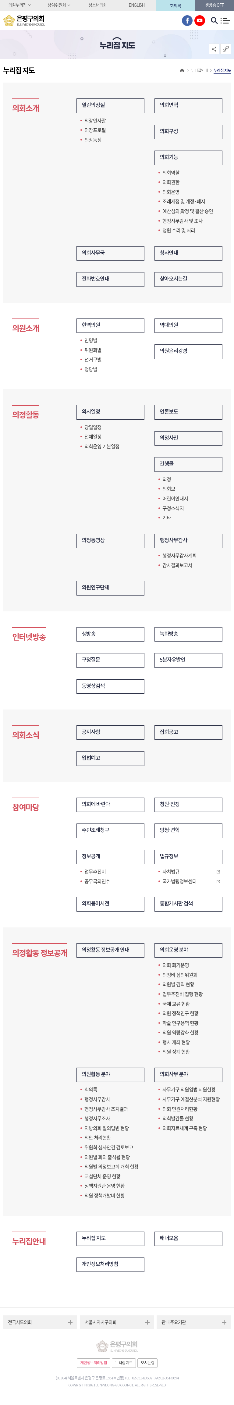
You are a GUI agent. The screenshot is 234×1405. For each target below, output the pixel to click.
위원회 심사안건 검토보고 (108, 1151)
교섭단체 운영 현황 (102, 1180)
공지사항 (91, 735)
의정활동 (25, 416)
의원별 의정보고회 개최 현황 (111, 1170)
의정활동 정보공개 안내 (107, 954)
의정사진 (169, 439)
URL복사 (225, 49)
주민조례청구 (96, 834)
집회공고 (169, 735)
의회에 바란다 (97, 807)
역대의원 (169, 326)
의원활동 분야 (97, 1078)
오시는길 (147, 1367)
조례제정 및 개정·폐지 (183, 201)
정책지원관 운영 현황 (104, 1189)
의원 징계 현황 (176, 1055)
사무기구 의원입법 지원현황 (188, 1093)
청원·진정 (170, 807)
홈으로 (182, 71)
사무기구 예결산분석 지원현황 (191, 1103)
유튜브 (199, 20)
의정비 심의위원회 (179, 978)
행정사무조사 (97, 1122)
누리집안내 (29, 1245)
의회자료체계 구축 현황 (184, 1132)
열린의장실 (94, 105)
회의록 (175, 5)
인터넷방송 (29, 639)
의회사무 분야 (175, 1078)
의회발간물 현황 (177, 1122)
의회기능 (169, 158)
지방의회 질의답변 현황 (106, 1132)
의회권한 (170, 182)
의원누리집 (17, 5)
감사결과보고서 (177, 566)
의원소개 (25, 329)
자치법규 (170, 874)
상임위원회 (57, 5)
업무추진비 (95, 874)
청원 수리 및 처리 (178, 230)
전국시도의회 (20, 1326)
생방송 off (214, 5)
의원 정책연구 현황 (180, 1016)
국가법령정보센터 (179, 884)
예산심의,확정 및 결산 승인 (187, 211)
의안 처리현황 (97, 1141)
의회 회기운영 (175, 968)
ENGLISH (136, 5)
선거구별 (92, 360)
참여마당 (25, 810)
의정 (166, 480)
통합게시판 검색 (177, 907)
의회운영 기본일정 (101, 447)
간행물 (167, 466)
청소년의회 (97, 5)
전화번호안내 (96, 280)
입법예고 (91, 761)
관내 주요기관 (173, 1326)
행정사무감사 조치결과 (106, 1112)
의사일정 (91, 413)
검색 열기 (214, 20)
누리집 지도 (94, 1242)
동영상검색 (94, 688)
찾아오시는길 (174, 280)
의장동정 (92, 140)
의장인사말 (95, 120)
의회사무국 (94, 254)
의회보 (168, 490)
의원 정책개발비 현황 (104, 1199)
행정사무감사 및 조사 (182, 221)
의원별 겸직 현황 (178, 987)
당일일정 (92, 428)
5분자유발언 (173, 662)
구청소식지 (173, 509)
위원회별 (92, 350)
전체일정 (92, 438)
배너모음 (169, 1242)
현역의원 (91, 326)
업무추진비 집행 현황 (182, 997)
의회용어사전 (96, 907)
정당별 (90, 370)
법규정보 (169, 860)
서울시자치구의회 (100, 1326)
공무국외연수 (97, 884)
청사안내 (169, 254)
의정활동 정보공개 (39, 957)
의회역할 (170, 172)
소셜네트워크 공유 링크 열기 (214, 49)
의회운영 (170, 192)
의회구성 (169, 132)
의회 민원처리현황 (179, 1112)
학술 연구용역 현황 (180, 1026)
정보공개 (91, 860)
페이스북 (187, 20)
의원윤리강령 (174, 353)
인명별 (90, 341)
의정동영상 (94, 542)
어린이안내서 (175, 499)
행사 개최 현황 (176, 1045)
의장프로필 (95, 130)
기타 (166, 519)
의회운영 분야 (175, 954)
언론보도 (169, 413)
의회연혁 (169, 105)
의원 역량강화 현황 (180, 1036)
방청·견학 (170, 834)
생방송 (89, 636)
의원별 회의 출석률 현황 (107, 1160)
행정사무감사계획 (179, 557)
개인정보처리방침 (101, 1268)
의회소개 (25, 108)
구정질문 (91, 662)
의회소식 (25, 738)
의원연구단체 (96, 590)
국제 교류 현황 (176, 1007)
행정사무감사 (174, 542)
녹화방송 (169, 636)
